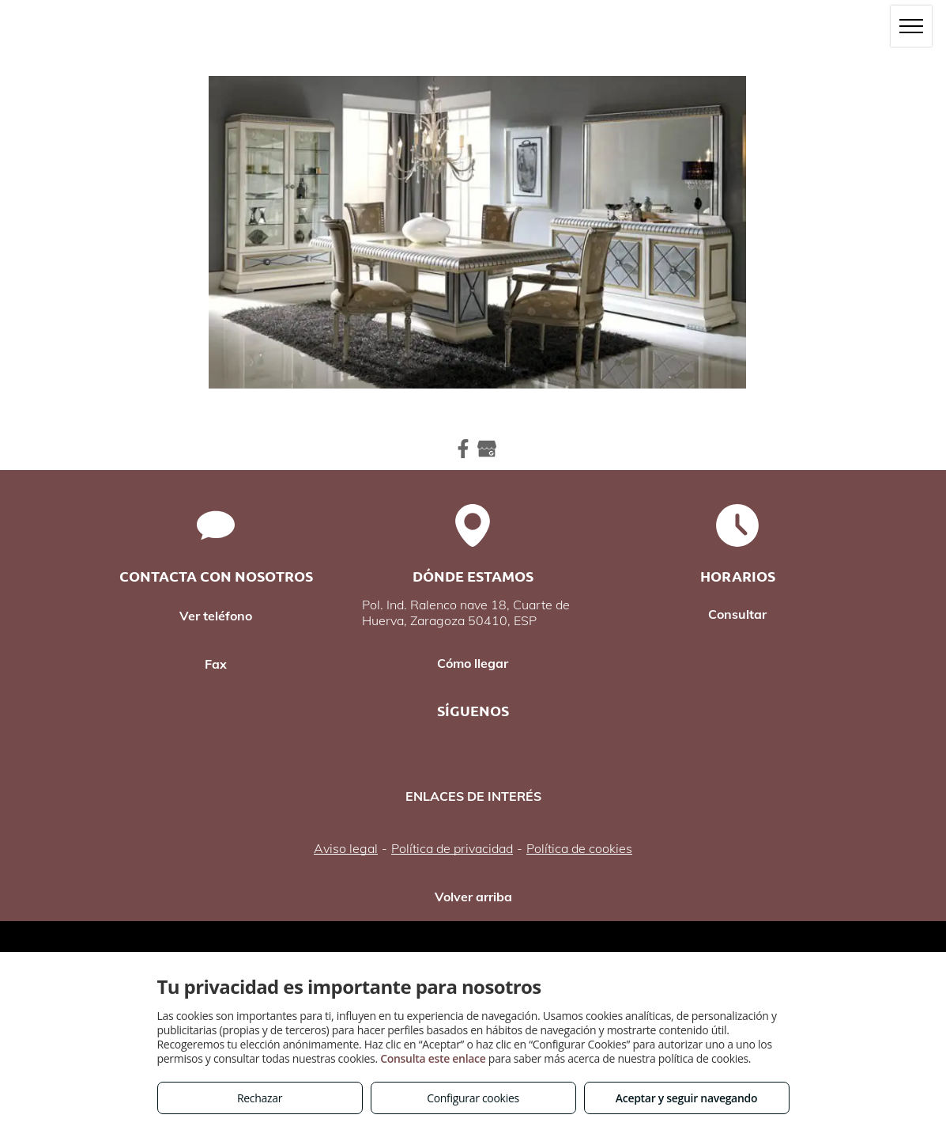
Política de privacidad (452, 848)
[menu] (911, 26)
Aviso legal (346, 848)
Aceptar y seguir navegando (686, 1097)
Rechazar (259, 1097)
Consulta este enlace (432, 1058)
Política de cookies (579, 848)
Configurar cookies (473, 1097)
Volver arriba (473, 896)
